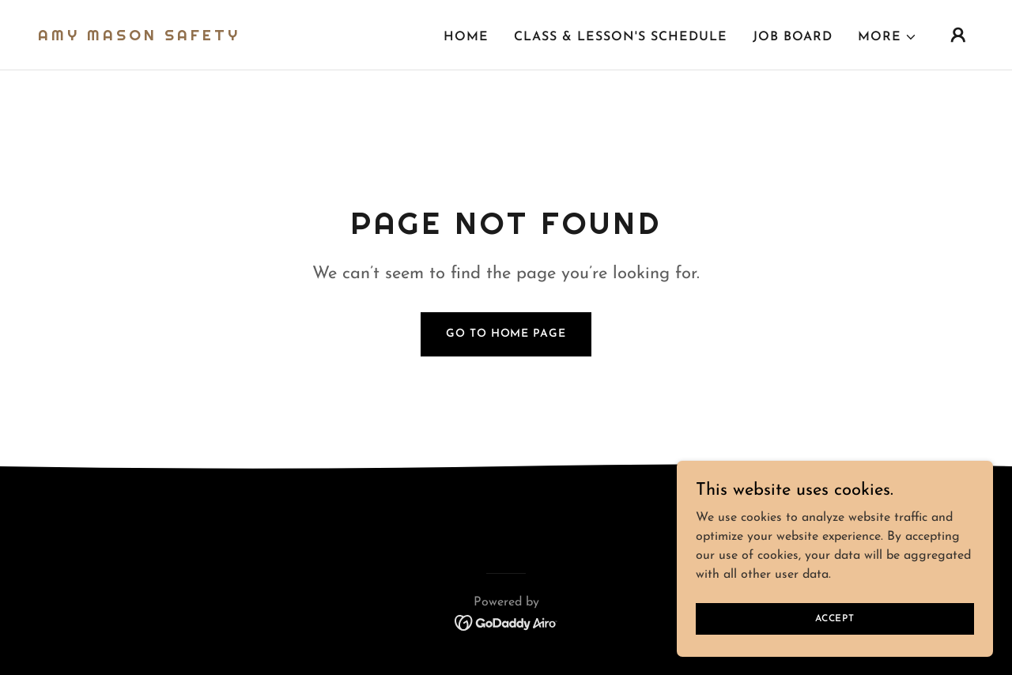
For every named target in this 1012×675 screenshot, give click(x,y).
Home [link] (466, 37)
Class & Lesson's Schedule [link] (620, 37)
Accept (835, 618)
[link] (139, 37)
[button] (887, 37)
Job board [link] (793, 37)
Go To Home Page (505, 334)
